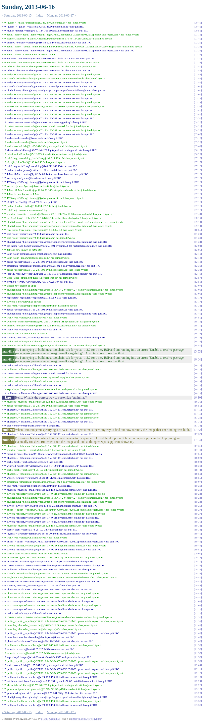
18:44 (198, 469)
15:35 (198, 341)
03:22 (198, 98)
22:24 (198, 681)
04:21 (198, 126)
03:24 (198, 102)
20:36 (198, 565)
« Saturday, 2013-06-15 (17, 15)
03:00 (198, 86)
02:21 (198, 42)
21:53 (198, 645)
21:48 (198, 641)
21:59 (198, 661)
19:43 (198, 537)
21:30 (198, 617)
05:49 (198, 146)
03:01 (198, 94)
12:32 (198, 269)
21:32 (198, 621)
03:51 (198, 118)
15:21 (198, 329)
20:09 (198, 553)
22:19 (198, 677)
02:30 (198, 58)
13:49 (198, 313)
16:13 (198, 365)
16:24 (198, 381)
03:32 (198, 106)
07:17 (198, 209)
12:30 (198, 265)
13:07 (198, 285)
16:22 (198, 377)
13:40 (198, 309)
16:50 (198, 405)
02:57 (198, 78)
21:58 (198, 657)
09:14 (198, 221)
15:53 (197, 351)
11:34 (198, 241)
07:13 (198, 158)
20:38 (198, 573)
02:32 (198, 62)
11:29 (198, 233)
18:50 (198, 473)
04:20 (198, 122)
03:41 (198, 114)
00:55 (198, 30)
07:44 (198, 213)
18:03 (198, 461)
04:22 (198, 130)
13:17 (198, 297)
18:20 (198, 465)
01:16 (198, 34)
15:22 (198, 333)
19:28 (198, 517)
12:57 (198, 277)
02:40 (198, 66)
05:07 (198, 134)
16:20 (198, 373)
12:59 (198, 281)
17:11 (198, 409)
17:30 (198, 421)
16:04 (197, 359)
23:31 (198, 696)
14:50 (198, 317)
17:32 (198, 425)
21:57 (198, 653)
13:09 (198, 289)
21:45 (198, 637)
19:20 (198, 485)
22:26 (198, 685)
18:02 (198, 457)
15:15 (198, 321)
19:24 (198, 493)
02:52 (198, 74)
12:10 (198, 253)
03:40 (198, 110)
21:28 (198, 613)
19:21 (198, 489)
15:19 (198, 325)
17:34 (197, 440)
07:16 (198, 166)
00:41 (198, 22)
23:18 (198, 689)
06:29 (198, 154)
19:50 (198, 549)
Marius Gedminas (50, 718)
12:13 (198, 257)
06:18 (198, 150)
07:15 (198, 162)
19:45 (198, 541)
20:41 (198, 577)
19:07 (198, 481)
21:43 (198, 633)
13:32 (198, 305)
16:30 (197, 397)
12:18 (198, 261)
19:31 (198, 521)
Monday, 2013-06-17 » (61, 15)
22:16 (198, 673)
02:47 (198, 70)
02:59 (198, 82)
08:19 (198, 217)
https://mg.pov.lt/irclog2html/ (86, 718)
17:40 (198, 449)
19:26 (198, 505)
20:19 (198, 561)
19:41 (198, 533)
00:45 (198, 26)
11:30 (198, 237)
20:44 (198, 585)
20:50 (198, 597)
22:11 (198, 669)
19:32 (198, 525)
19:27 (198, 509)
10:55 (198, 229)
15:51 (198, 345)
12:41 (198, 273)
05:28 (198, 142)
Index (39, 15)
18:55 (198, 477)
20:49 (198, 589)
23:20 (198, 693)
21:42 (198, 625)
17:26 (198, 417)
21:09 (198, 601)
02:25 (198, 46)
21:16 (198, 609)
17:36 (198, 445)
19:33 (198, 529)
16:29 (198, 385)
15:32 (198, 337)
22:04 (198, 665)
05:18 (198, 138)
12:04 (198, 245)
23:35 (198, 700)
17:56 (198, 453)
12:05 (198, 249)
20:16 (198, 557)
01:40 (198, 38)
